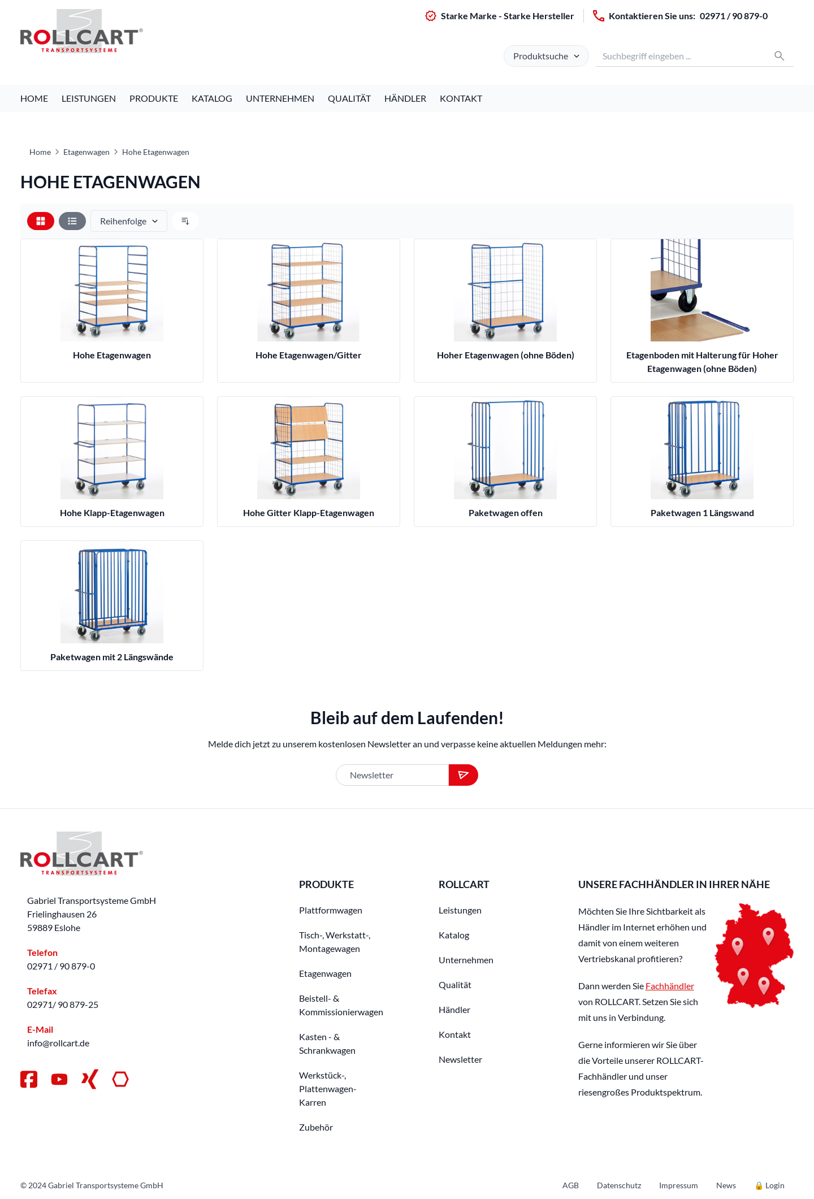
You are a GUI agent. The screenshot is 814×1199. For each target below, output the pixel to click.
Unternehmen (280, 98)
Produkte (153, 98)
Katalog (212, 98)
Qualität (349, 98)
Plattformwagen (330, 909)
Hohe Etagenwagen (155, 152)
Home (34, 98)
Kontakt (461, 98)
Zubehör (316, 1127)
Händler (405, 98)
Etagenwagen (86, 152)
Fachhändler (670, 985)
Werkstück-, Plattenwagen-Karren (328, 1088)
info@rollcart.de (58, 1042)
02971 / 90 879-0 (734, 15)
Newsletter (460, 1059)
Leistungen (89, 98)
